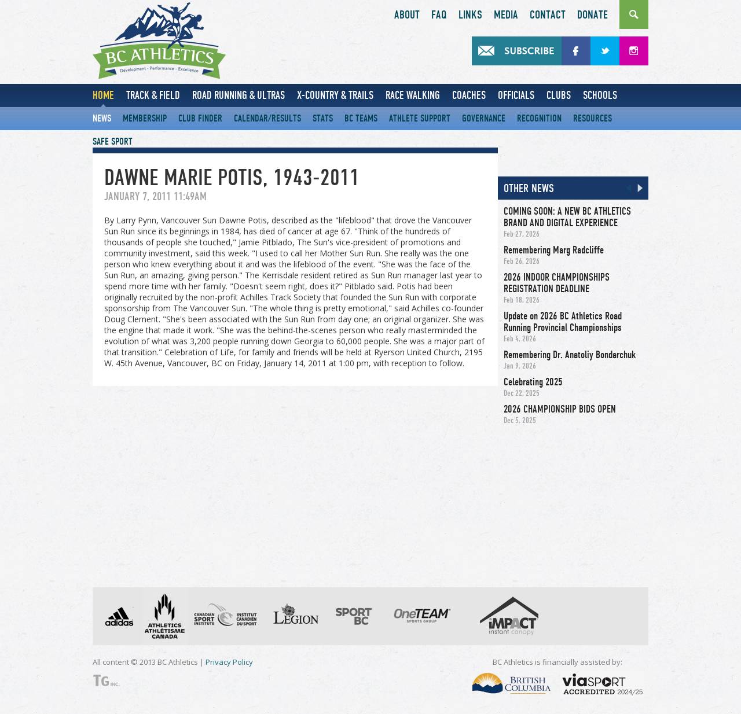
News (102, 118)
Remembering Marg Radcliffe (554, 250)
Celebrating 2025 (533, 382)
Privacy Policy (229, 662)
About (407, 15)
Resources (592, 118)
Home (103, 95)
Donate (592, 15)
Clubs (558, 95)
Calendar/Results (267, 118)
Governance (483, 118)
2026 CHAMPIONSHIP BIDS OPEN (560, 409)
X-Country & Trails (335, 95)
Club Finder (200, 118)
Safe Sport (113, 141)
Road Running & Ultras (238, 95)
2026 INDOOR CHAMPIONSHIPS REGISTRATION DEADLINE (557, 283)
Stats (323, 118)
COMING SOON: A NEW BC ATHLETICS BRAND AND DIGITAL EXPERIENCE (567, 217)
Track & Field (153, 95)
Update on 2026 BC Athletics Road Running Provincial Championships (563, 321)
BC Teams (360, 118)
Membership (145, 118)
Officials (516, 95)
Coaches (469, 95)
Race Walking (413, 95)
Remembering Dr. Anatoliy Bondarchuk (570, 354)
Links (470, 15)
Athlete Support (419, 118)
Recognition (539, 118)
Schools (600, 95)
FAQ (439, 15)
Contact (548, 15)
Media (506, 15)
